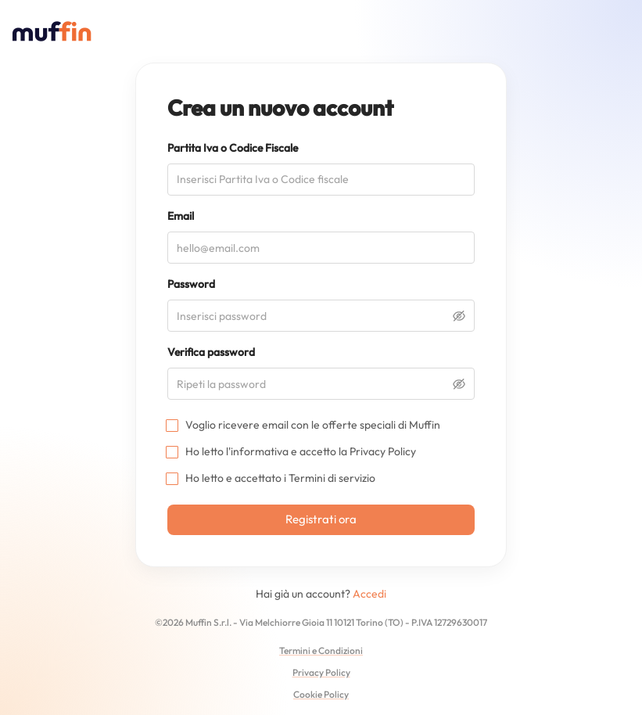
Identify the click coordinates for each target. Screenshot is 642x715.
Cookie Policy (321, 694)
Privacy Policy (383, 451)
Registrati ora (321, 519)
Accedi (369, 594)
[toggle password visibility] (459, 316)
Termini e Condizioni (321, 650)
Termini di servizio (332, 478)
